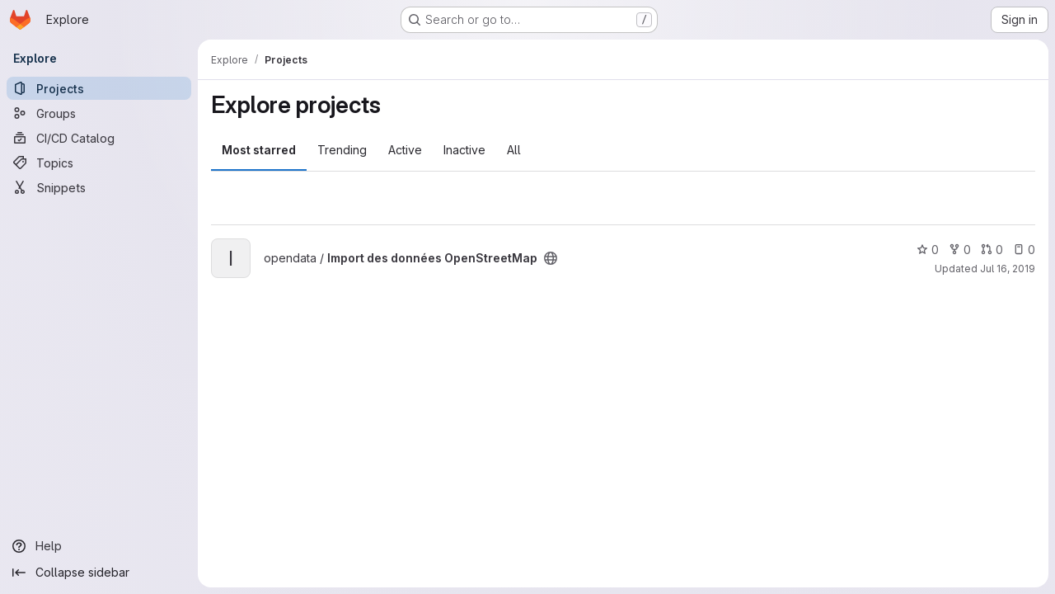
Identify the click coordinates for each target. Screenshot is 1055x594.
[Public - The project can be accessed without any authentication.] (550, 258)
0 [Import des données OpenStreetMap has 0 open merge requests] (992, 250)
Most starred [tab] (259, 150)
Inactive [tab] (464, 150)
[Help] (99, 546)
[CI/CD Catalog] (99, 137)
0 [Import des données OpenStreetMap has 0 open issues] (1024, 250)
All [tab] (514, 150)
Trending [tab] (342, 150)
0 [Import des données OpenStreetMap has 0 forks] (960, 250)
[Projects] (99, 88)
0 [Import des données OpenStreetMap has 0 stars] (928, 250)
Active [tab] (405, 150)
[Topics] (99, 162)
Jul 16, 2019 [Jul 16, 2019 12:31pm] (1007, 268)
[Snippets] (99, 187)
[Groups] (99, 113)
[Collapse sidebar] (99, 572)
